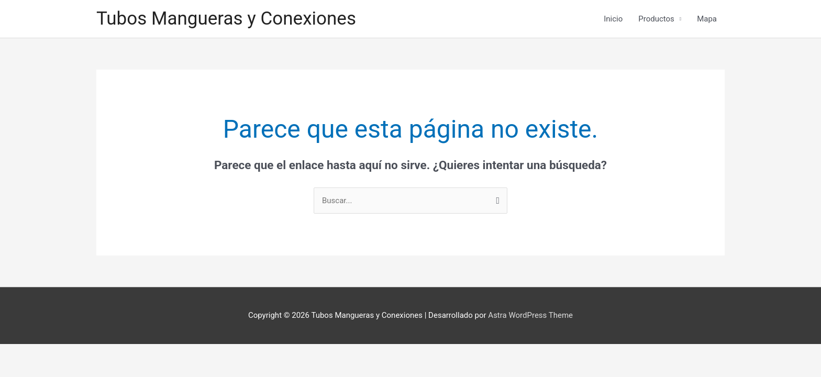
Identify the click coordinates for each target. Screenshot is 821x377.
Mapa (707, 19)
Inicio (613, 19)
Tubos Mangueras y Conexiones (226, 18)
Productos (656, 19)
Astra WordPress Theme (530, 315)
